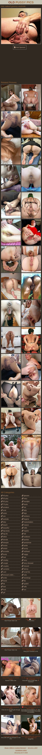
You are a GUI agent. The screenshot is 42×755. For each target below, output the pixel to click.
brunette (5, 551)
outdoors (26, 537)
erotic (4, 578)
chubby (4, 560)
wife (24, 586)
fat (3, 584)
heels (25, 504)
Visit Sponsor (19, 47)
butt (3, 557)
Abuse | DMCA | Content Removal (15, 748)
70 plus (4, 504)
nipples (25, 531)
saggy (25, 554)
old (24, 534)
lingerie (25, 519)
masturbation (27, 522)
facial (4, 581)
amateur (5, 507)
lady (24, 510)
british (4, 548)
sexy (24, 560)
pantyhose (26, 542)
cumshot (5, 569)
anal (3, 510)
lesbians (26, 516)
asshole (5, 519)
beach (4, 525)
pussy (25, 548)
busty (4, 554)
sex (24, 557)
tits (24, 581)
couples (5, 566)
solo (24, 575)
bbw (3, 522)
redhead (26, 551)
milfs (24, 528)
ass (3, 516)
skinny (25, 569)
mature (25, 525)
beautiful (5, 528)
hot (24, 507)
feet (3, 586)
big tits (4, 534)
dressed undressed (9, 575)
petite (25, 545)
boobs (4, 545)
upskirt (25, 584)
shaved (25, 566)
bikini (4, 537)
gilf (3, 592)
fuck (3, 589)
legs (24, 513)
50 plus (4, 498)
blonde (4, 540)
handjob (26, 501)
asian (4, 513)
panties (25, 540)
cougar (4, 563)
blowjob (5, 542)
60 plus (4, 501)
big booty (5, 531)
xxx (24, 589)
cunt (3, 572)
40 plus (4, 495)
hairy (24, 498)
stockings (26, 578)
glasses (25, 495)
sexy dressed (27, 563)
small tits (26, 572)
